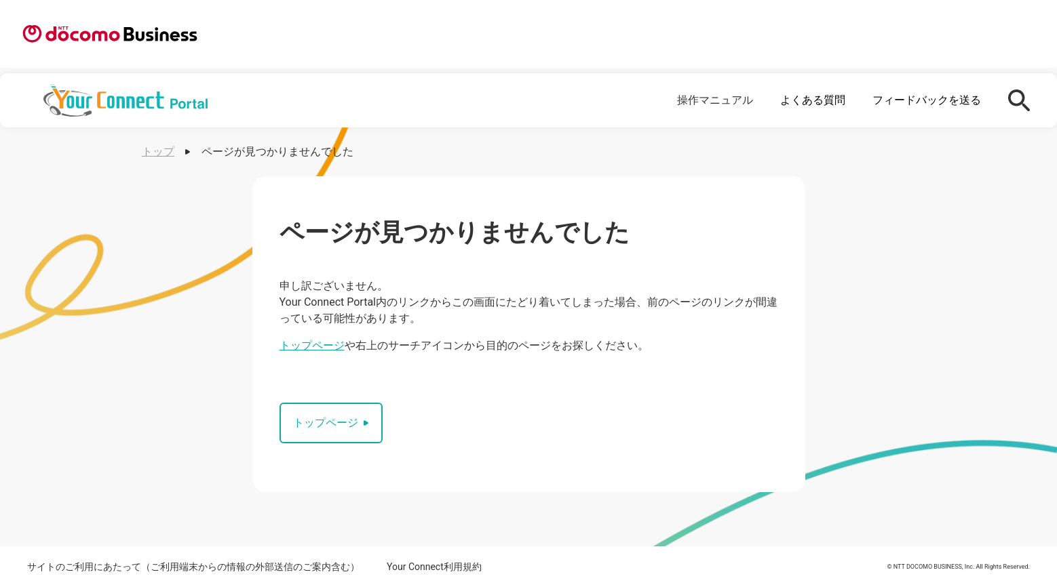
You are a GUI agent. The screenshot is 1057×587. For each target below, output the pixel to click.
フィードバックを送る (926, 100)
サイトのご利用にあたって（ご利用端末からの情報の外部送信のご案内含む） (193, 566)
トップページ (312, 345)
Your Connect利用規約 (434, 566)
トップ (158, 151)
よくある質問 (812, 100)
